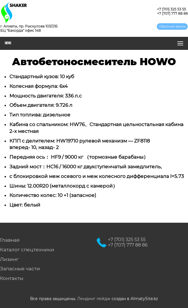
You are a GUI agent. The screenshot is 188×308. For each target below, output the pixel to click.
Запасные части (20, 268)
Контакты (11, 278)
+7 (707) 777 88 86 (172, 13)
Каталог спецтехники (27, 249)
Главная (10, 240)
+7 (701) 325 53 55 (171, 9)
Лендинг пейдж (93, 298)
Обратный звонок (172, 26)
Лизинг (9, 259)
